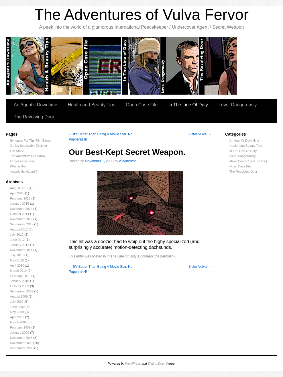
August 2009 (19, 296)
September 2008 (21, 348)
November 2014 (21, 208)
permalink (167, 256)
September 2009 (21, 291)
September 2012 (21, 224)
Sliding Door (156, 363)
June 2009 (17, 306)
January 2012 (19, 245)
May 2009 (17, 312)
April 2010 (17, 265)
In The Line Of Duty (188, 104)
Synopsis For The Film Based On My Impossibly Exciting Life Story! (30, 146)
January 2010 (19, 281)
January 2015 (19, 203)
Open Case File (142, 104)
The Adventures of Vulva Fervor (141, 14)
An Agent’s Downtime (25, 66)
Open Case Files (102, 66)
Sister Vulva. (200, 134)
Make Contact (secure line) (248, 161)
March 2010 (18, 270)
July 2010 (16, 255)
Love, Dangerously (179, 66)
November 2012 (21, 219)
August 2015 (19, 188)
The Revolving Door (218, 66)
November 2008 (21, 343)
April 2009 (17, 317)
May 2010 (17, 260)
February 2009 (20, 327)
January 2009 (19, 332)
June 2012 (17, 239)
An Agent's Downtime (244, 140)
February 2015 (20, 198)
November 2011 (21, 250)
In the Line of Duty (141, 66)
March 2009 (18, 322)
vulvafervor (127, 161)
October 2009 (19, 286)
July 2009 (16, 301)
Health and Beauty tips (63, 66)
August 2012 (19, 229)
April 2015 (17, 193)
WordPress (133, 363)
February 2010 (20, 276)
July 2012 (16, 234)
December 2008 (21, 337)
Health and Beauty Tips (91, 104)
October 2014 (19, 214)
